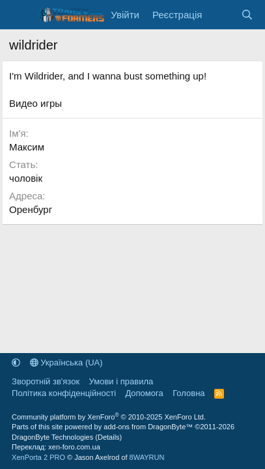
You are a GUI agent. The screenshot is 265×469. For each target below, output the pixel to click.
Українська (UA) (66, 362)
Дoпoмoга (144, 393)
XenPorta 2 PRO (38, 457)
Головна (188, 393)
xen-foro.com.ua (74, 447)
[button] (16, 362)
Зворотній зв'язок (45, 381)
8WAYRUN (147, 457)
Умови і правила (121, 381)
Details (109, 437)
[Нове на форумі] (221, 15)
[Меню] (20, 15)
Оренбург (30, 209)
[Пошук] (247, 15)
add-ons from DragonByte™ (148, 427)
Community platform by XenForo (109, 417)
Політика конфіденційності (64, 393)
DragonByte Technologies (52, 437)
